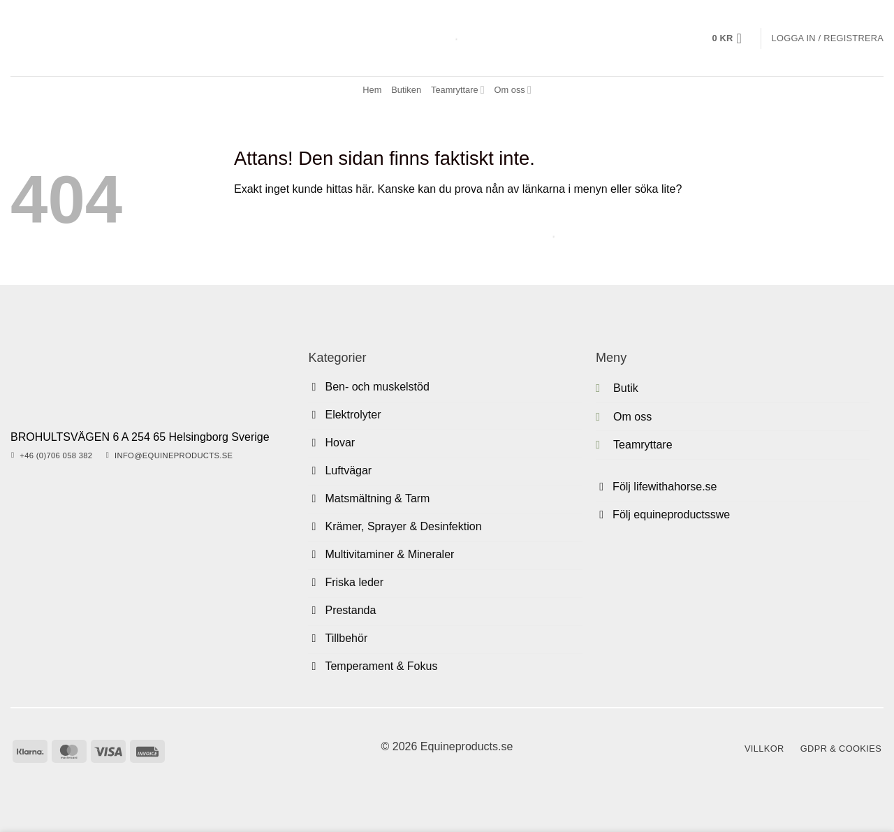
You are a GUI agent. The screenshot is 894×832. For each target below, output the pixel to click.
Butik (625, 388)
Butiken (406, 90)
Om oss (513, 89)
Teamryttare (458, 89)
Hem (371, 90)
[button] (731, 38)
